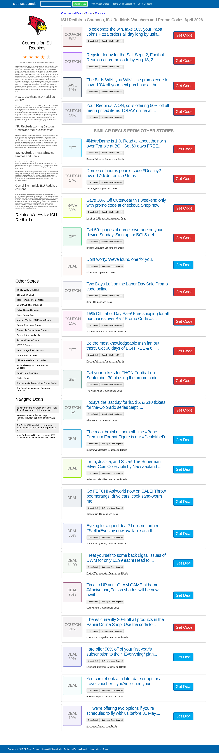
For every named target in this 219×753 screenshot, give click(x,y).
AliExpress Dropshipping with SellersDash (89, 749)
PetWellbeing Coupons (28, 310)
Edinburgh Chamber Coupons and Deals (106, 667)
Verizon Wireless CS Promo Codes (34, 320)
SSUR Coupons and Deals (99, 302)
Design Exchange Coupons (30, 325)
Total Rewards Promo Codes (31, 300)
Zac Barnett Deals (25, 295)
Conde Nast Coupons (27, 373)
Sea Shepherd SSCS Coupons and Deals (107, 331)
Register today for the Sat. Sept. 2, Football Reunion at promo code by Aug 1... (36, 417)
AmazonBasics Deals (27, 355)
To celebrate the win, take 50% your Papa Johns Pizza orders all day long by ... (37, 409)
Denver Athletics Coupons (29, 305)
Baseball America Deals (28, 335)
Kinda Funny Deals (26, 315)
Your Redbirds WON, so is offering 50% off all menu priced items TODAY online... (37, 436)
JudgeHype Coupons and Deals (102, 188)
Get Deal (183, 265)
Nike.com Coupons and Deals (101, 272)
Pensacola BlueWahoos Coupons (33, 330)
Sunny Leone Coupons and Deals (103, 608)
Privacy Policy (56, 749)
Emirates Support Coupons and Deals (105, 696)
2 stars (31, 57)
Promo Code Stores (99, 4)
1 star (25, 57)
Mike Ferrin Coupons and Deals (102, 420)
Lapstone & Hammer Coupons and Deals (106, 218)
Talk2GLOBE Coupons (28, 290)
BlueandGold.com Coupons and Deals (105, 159)
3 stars (37, 57)
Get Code (184, 35)
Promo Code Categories (123, 4)
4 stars (43, 57)
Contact (45, 749)
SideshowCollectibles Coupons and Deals (107, 450)
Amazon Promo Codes (28, 340)
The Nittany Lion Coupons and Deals (104, 391)
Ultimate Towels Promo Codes (31, 360)
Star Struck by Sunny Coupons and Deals (107, 543)
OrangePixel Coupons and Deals (102, 514)
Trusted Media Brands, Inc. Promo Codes (37, 383)
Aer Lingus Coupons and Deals (102, 726)
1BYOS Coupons (25, 345)
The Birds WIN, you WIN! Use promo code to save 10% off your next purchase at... (36, 427)
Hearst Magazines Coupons (30, 350)
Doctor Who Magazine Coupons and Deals (107, 573)
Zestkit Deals (23, 378)
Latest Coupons (144, 4)
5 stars (49, 57)
